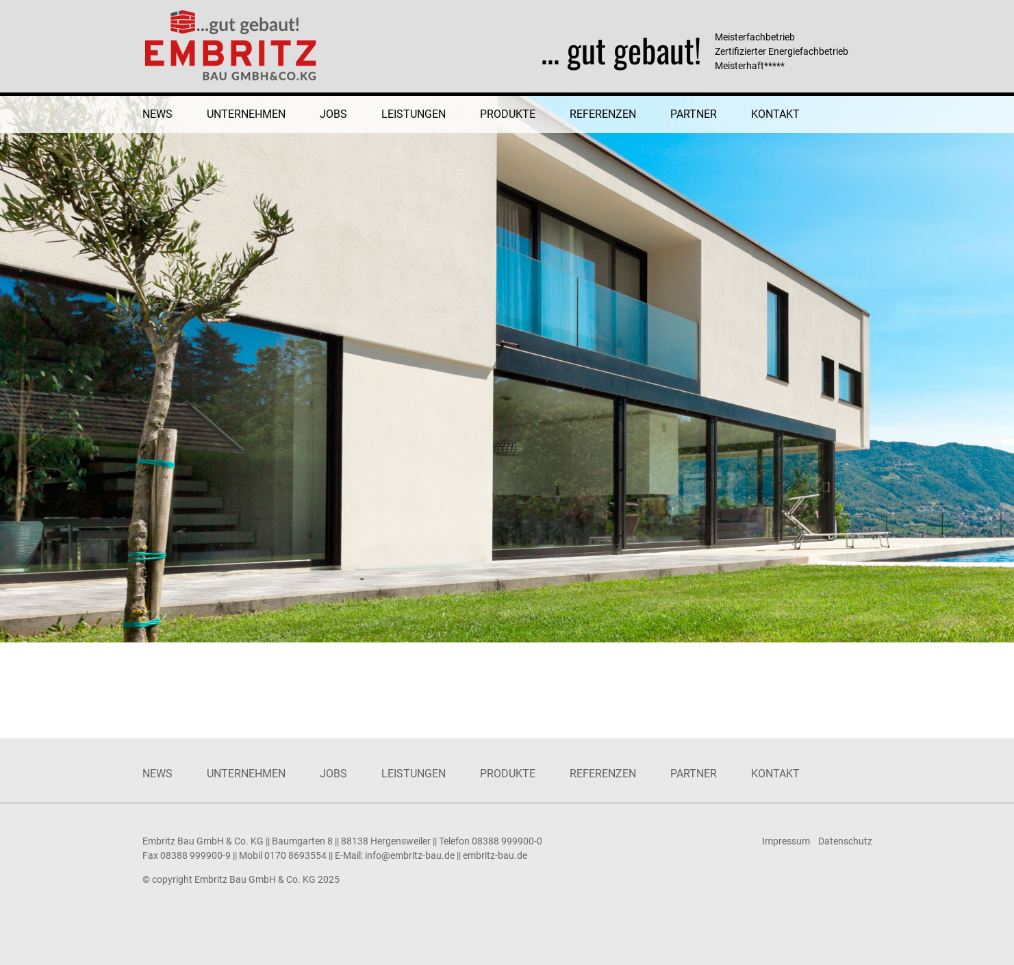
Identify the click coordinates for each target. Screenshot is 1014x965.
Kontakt (775, 114)
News (157, 114)
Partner (693, 114)
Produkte (507, 114)
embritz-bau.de (495, 855)
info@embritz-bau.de (410, 855)
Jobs (333, 114)
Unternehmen (246, 114)
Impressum (786, 841)
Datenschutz (845, 841)
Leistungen (413, 114)
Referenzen (603, 114)
